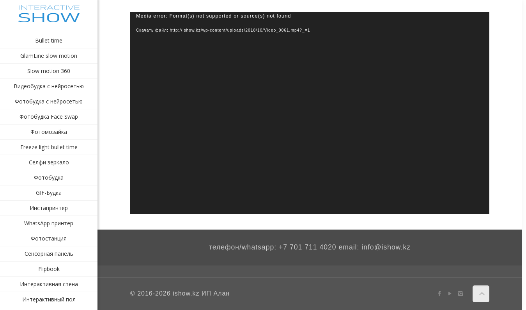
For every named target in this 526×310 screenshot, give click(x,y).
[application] (309, 113)
